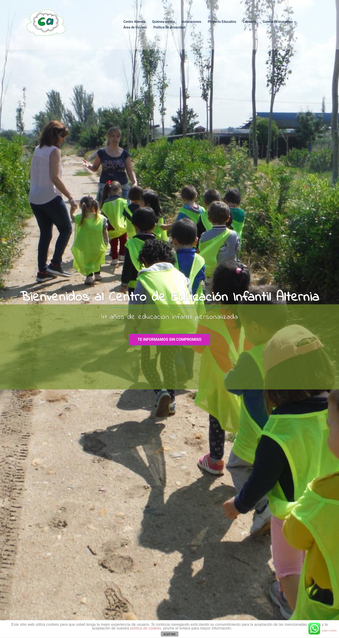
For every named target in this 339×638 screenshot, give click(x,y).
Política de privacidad (169, 27)
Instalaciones (191, 22)
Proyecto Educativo (222, 22)
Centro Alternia (134, 22)
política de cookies (145, 628)
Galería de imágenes (278, 22)
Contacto (249, 22)
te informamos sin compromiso (169, 339)
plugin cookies (329, 630)
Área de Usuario (135, 27)
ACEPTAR (169, 634)
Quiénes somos (163, 22)
